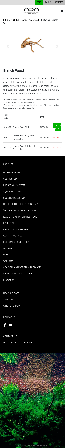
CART (39, 2)
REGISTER (59, 2)
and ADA (7, 248)
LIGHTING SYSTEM (12, 172)
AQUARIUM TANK (12, 191)
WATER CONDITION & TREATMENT (21, 210)
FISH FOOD (8, 223)
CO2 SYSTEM (10, 179)
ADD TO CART (58, 127)
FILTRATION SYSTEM (14, 185)
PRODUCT (15, 20)
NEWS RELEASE (11, 293)
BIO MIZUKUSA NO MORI (16, 229)
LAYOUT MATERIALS (30, 20)
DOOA (6, 255)
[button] (7, 46)
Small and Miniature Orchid (17, 273)
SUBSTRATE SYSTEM (14, 198)
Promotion (8, 280)
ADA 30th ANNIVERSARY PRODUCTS (22, 267)
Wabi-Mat (8, 261)
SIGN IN (48, 2)
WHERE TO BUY (11, 306)
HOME (5, 20)
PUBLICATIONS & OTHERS (16, 242)
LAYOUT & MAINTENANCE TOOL (20, 217)
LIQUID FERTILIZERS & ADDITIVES (20, 204)
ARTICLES (8, 299)
